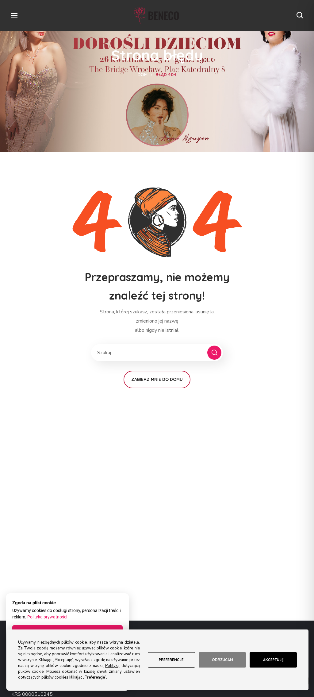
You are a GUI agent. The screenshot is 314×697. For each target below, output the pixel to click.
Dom (142, 74)
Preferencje (171, 659)
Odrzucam (222, 659)
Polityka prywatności (47, 616)
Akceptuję (273, 659)
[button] (300, 15)
